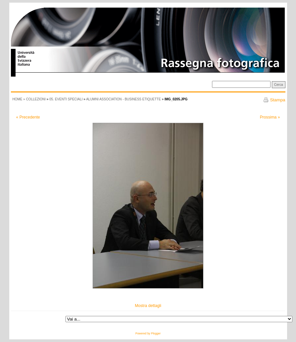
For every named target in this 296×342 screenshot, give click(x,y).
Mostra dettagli (148, 305)
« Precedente (28, 117)
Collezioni (36, 99)
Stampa (277, 99)
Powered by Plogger (148, 333)
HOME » (19, 99)
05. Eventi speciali (66, 99)
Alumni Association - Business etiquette (123, 99)
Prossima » (270, 117)
